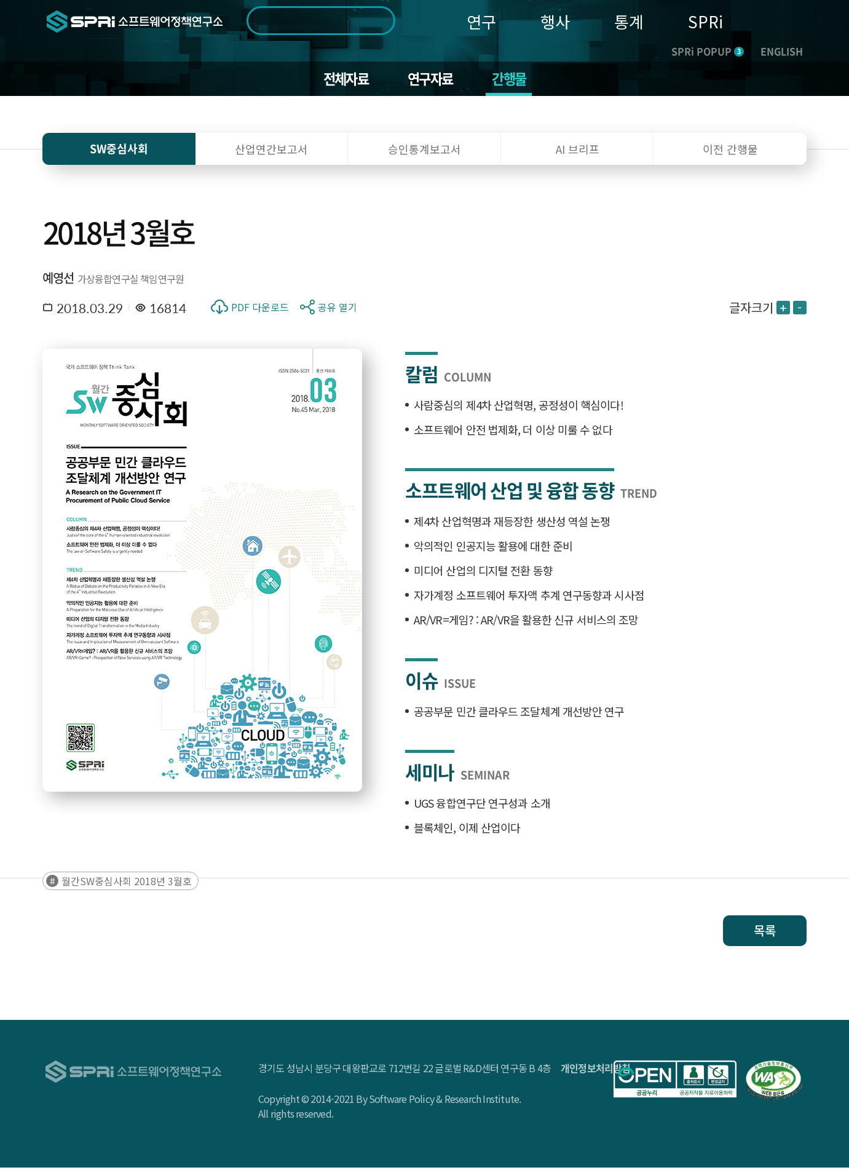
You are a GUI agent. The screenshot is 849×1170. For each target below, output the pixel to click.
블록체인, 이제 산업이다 (467, 830)
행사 (555, 21)
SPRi (705, 21)
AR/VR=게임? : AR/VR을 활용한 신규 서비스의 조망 (526, 622)
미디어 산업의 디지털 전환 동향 (483, 573)
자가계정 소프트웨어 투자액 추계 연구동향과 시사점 (529, 597)
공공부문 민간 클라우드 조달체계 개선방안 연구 (519, 714)
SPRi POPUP (707, 51)
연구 (481, 21)
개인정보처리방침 (596, 1070)
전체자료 (341, 80)
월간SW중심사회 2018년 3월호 (126, 883)
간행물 (513, 80)
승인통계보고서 (424, 151)
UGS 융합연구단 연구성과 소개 (482, 805)
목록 (765, 933)
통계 (629, 21)
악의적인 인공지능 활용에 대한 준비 (493, 548)
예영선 (58, 280)
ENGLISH (781, 51)
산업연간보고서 (271, 151)
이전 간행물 (730, 151)
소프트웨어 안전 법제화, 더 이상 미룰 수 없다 (513, 432)
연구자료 (431, 80)
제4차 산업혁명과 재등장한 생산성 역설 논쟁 (512, 523)
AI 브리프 (577, 151)
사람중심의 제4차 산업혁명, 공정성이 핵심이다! (518, 407)
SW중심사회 (119, 151)
